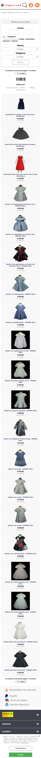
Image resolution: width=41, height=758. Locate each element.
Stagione (20, 53)
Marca (20, 45)
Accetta (20, 755)
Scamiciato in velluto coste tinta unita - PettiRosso (20, 115)
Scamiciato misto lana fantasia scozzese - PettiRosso (20, 145)
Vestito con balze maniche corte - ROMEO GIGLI (20, 381)
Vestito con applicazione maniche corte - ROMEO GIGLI (20, 205)
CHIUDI (39, 736)
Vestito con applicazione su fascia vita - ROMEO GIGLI (20, 235)
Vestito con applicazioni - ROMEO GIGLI (20, 294)
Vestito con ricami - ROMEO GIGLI (20, 497)
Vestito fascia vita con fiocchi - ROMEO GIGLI (20, 642)
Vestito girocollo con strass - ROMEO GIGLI (20, 670)
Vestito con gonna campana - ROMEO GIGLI (20, 410)
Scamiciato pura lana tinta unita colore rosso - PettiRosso (20, 175)
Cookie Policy (25, 742)
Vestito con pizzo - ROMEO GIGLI (20, 469)
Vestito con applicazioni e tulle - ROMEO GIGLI (20, 351)
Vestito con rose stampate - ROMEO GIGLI (20, 553)
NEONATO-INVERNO (11, 39)
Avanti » (23, 73)
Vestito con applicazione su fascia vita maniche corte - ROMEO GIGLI (20, 265)
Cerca (20, 28)
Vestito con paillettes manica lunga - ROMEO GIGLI (20, 439)
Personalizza (20, 748)
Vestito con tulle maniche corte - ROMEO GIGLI (20, 583)
